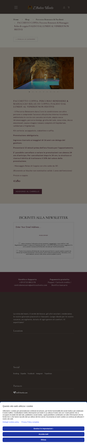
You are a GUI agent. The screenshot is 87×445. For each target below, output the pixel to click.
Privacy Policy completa (30, 422)
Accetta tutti (43, 434)
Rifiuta (43, 440)
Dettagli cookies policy (11, 422)
